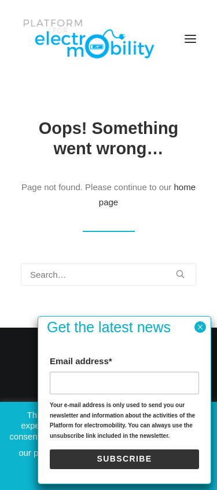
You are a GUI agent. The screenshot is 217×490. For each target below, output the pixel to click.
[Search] (108, 274)
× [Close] (200, 327)
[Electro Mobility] (88, 39)
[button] (190, 39)
